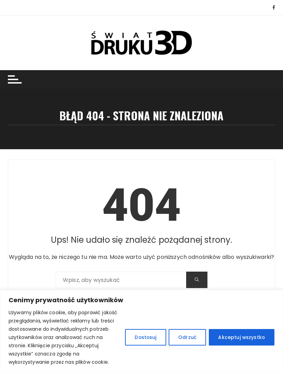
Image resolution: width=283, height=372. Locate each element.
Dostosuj (142, 337)
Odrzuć (186, 337)
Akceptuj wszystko (240, 337)
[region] (141, 331)
